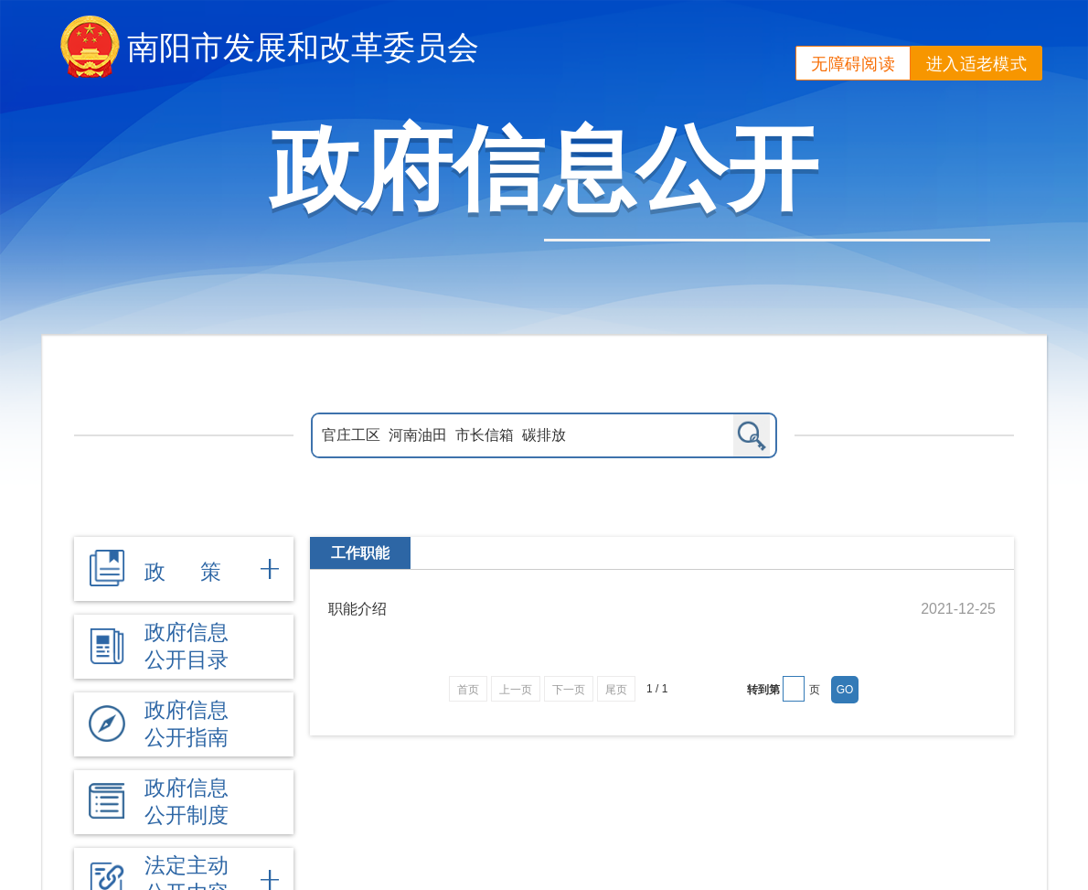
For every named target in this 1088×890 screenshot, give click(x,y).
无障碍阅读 (853, 64)
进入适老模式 (976, 64)
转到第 (763, 689)
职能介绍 (357, 609)
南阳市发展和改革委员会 (303, 47)
